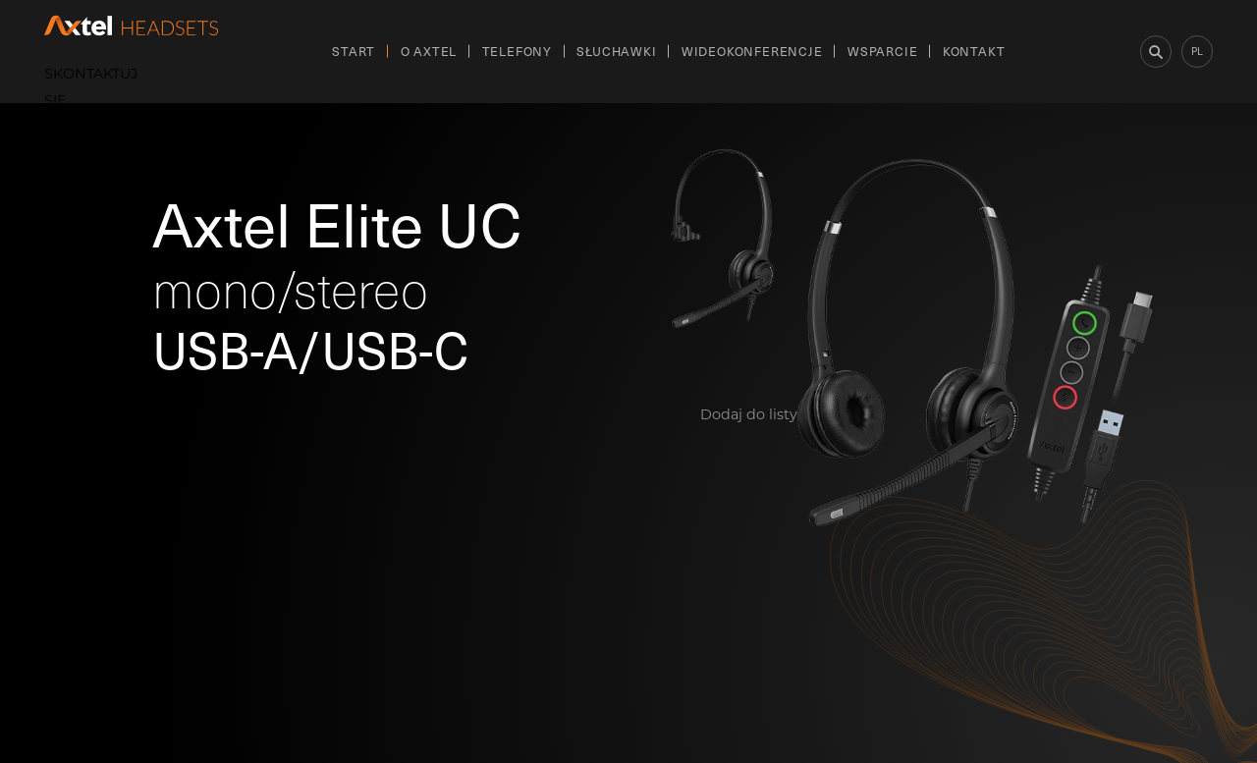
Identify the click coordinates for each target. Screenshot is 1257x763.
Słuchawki (616, 50)
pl (1197, 50)
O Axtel (429, 50)
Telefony (517, 50)
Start (353, 50)
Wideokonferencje (752, 50)
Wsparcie (882, 50)
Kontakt (974, 50)
